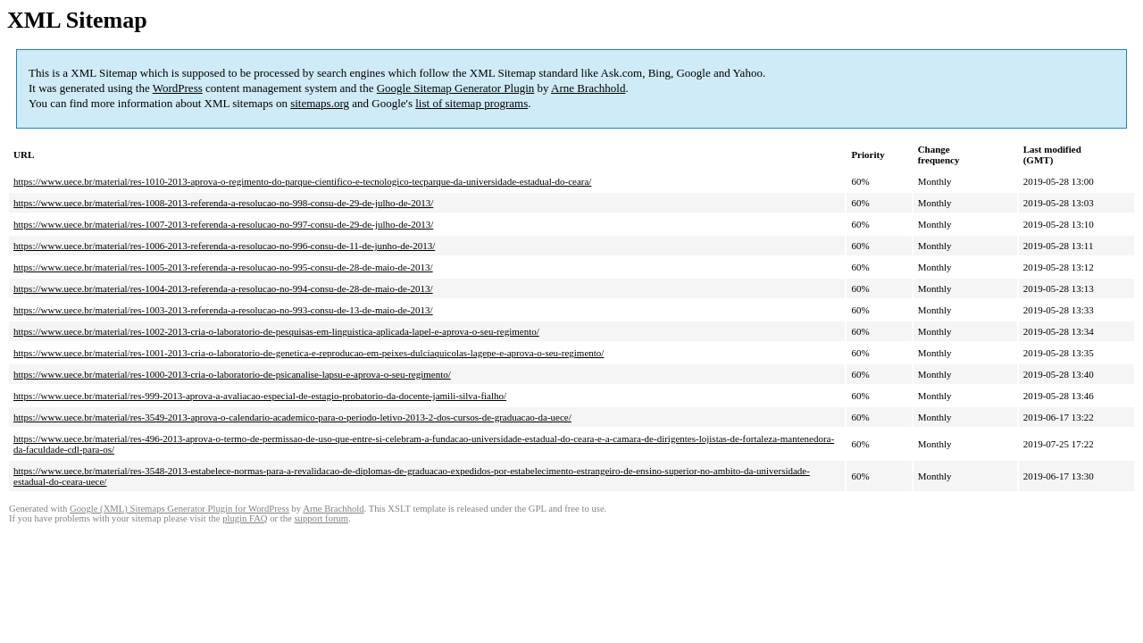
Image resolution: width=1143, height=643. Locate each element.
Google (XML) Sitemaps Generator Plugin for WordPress (179, 509)
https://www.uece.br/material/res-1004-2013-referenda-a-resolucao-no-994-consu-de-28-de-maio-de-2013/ (223, 288)
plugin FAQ (244, 518)
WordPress (178, 88)
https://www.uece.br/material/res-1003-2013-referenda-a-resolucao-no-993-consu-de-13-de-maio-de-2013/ (223, 310)
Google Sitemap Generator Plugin (456, 88)
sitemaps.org (319, 103)
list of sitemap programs (471, 103)
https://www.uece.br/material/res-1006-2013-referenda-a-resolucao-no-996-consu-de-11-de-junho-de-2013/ (224, 245)
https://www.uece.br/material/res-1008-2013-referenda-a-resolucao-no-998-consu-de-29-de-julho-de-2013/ (223, 202)
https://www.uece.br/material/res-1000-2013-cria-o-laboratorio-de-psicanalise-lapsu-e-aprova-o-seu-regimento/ (232, 374)
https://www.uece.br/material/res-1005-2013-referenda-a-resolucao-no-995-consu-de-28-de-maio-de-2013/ (223, 267)
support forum (321, 518)
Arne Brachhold (588, 88)
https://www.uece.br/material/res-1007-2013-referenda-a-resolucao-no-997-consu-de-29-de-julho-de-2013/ (223, 224)
